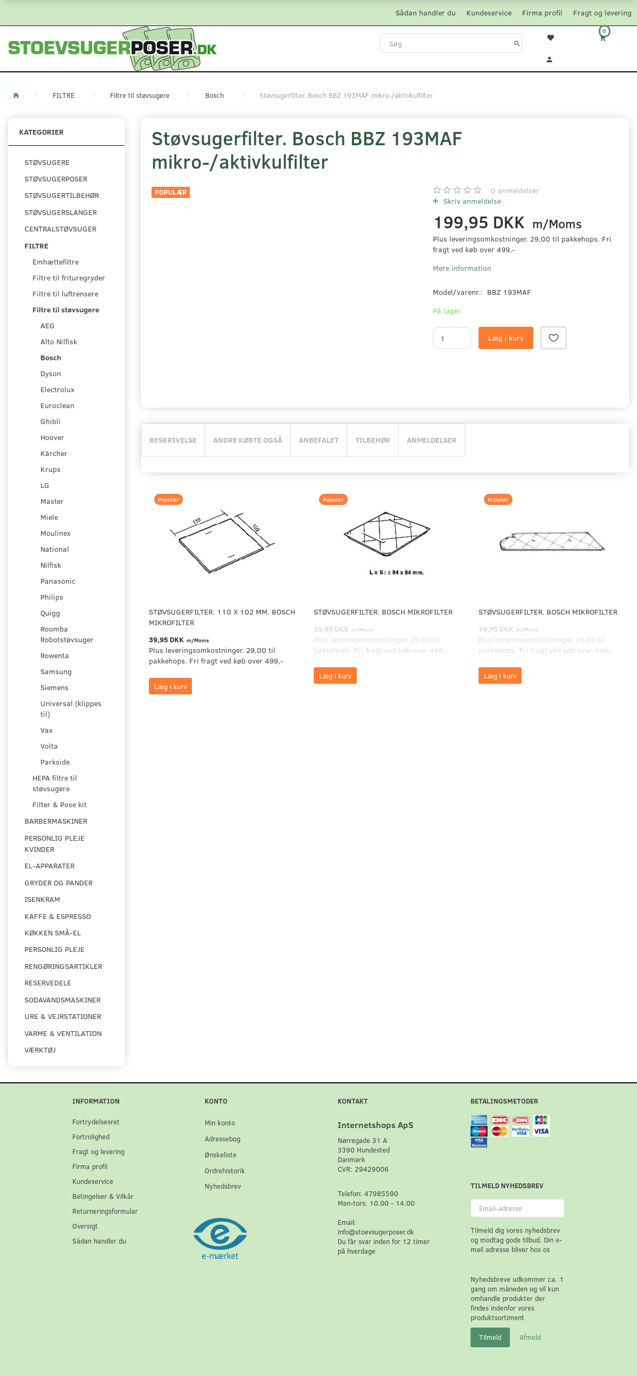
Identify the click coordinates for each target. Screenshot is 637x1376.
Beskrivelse (173, 440)
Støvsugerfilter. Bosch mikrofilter (383, 612)
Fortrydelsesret (96, 1121)
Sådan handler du (426, 12)
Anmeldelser (432, 440)
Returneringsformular (105, 1210)
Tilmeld (490, 1337)
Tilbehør (372, 440)
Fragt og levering (602, 12)
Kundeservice (489, 12)
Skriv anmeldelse (471, 201)
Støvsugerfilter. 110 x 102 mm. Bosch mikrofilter (222, 617)
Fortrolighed (91, 1136)
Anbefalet (319, 440)
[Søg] (517, 43)
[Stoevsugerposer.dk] (112, 47)
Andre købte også (247, 440)
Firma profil (542, 12)
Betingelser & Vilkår (102, 1195)
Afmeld (530, 1337)
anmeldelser (515, 190)
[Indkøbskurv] (610, 37)
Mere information (462, 268)
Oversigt (85, 1225)
